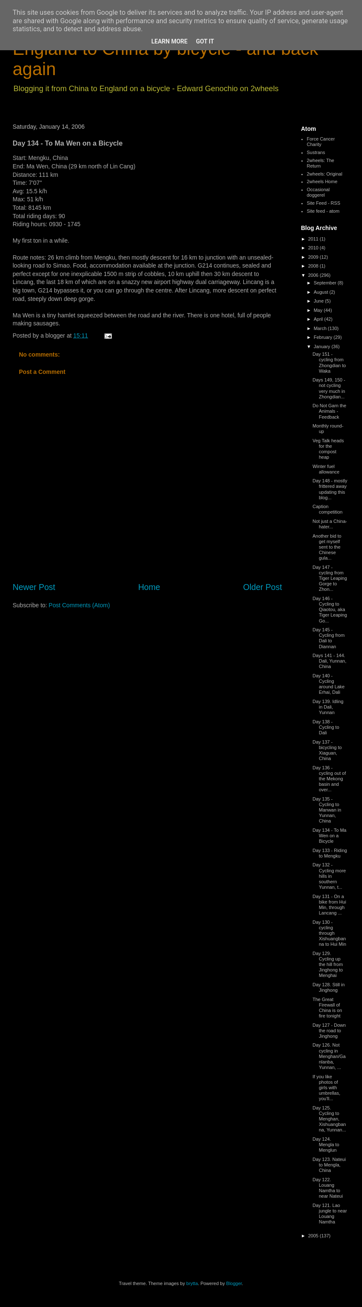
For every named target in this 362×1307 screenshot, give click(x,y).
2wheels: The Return (320, 163)
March (321, 328)
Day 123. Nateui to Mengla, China (329, 1165)
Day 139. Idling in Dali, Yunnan (327, 707)
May (319, 310)
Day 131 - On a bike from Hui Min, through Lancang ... (329, 905)
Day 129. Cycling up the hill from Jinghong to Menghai (327, 964)
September (326, 282)
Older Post (262, 587)
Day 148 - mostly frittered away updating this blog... (329, 489)
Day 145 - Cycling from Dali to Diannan (328, 638)
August (321, 292)
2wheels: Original (324, 173)
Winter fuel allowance (325, 469)
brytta (192, 1283)
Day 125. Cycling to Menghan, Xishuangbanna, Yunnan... (329, 1119)
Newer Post (34, 587)
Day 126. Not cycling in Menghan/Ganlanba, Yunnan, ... (329, 1056)
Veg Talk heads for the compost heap (327, 449)
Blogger (234, 1283)
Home (149, 587)
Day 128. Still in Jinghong (328, 987)
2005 (314, 1235)
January (322, 346)
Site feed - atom (323, 211)
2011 (314, 238)
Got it (205, 41)
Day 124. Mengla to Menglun (325, 1145)
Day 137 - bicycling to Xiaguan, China (326, 750)
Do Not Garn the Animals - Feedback (329, 411)
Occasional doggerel (318, 192)
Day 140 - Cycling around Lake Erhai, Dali (328, 684)
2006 (314, 275)
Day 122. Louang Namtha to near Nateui (327, 1188)
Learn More (169, 41)
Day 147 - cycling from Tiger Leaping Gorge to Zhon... (329, 578)
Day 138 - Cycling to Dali (325, 727)
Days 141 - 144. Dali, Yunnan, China (329, 661)
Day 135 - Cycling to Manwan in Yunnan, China (326, 810)
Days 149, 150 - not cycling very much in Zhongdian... (328, 388)
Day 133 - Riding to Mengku (329, 853)
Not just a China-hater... (329, 524)
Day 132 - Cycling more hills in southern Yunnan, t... (329, 876)
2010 (314, 247)
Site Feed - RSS (323, 203)
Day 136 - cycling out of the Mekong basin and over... (329, 779)
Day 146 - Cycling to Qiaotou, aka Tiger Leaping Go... (329, 609)
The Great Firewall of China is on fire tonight (327, 1008)
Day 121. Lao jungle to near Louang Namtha (329, 1214)
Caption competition (327, 509)
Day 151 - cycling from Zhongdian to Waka (329, 362)
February (323, 337)
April (319, 319)
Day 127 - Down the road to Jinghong (329, 1031)
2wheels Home (322, 181)
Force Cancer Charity (321, 141)
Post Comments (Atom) (79, 605)
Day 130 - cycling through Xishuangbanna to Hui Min (329, 933)
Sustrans (316, 152)
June (319, 300)
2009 (314, 257)
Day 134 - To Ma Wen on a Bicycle (329, 836)
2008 (314, 265)
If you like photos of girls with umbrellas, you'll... (326, 1087)
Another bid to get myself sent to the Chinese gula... (326, 547)
